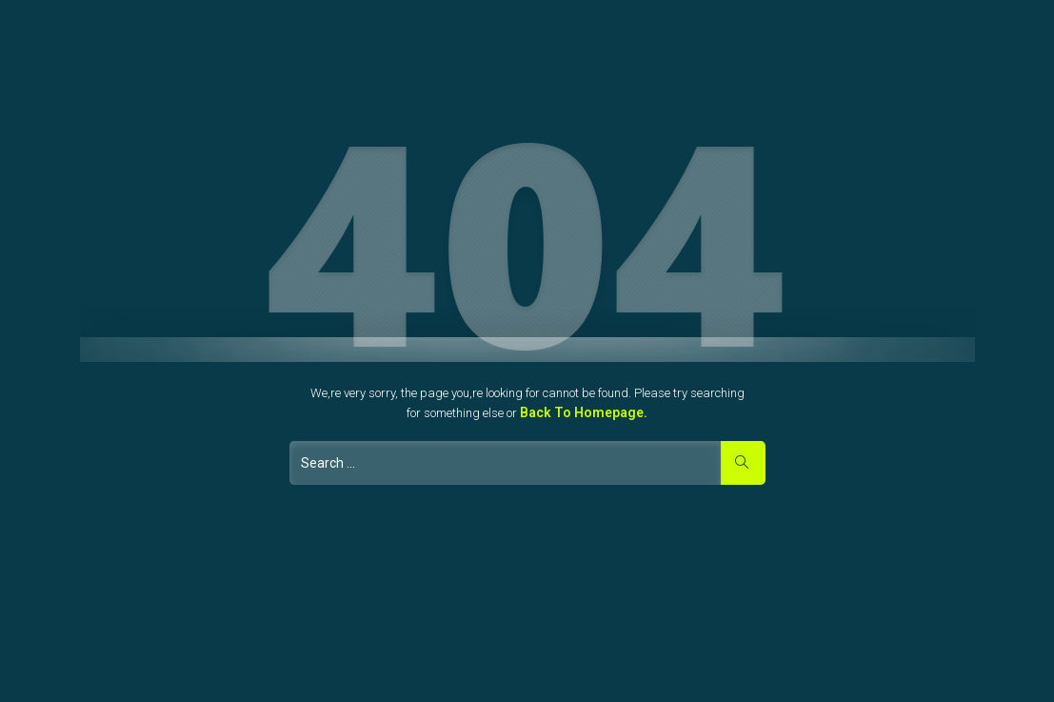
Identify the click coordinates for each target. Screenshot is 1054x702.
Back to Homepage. (583, 412)
